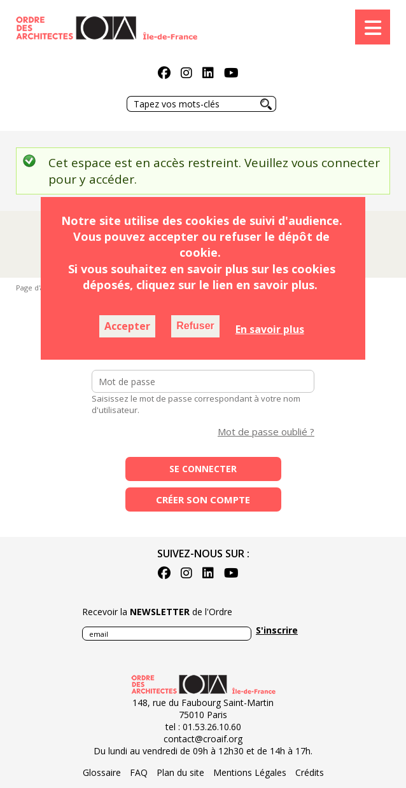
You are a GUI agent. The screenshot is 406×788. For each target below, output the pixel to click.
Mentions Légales (249, 772)
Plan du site (180, 772)
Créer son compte (203, 499)
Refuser (195, 325)
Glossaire (102, 772)
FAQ (139, 772)
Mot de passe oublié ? (266, 431)
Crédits (309, 772)
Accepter (127, 326)
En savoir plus (269, 329)
